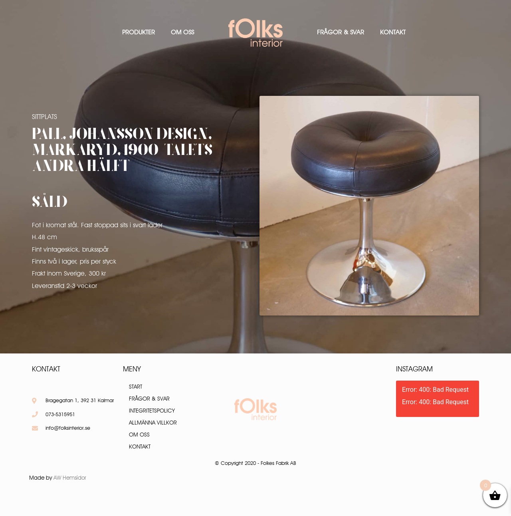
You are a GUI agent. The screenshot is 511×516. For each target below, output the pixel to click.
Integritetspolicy (152, 410)
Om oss (182, 32)
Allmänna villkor (153, 422)
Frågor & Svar (340, 32)
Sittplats (44, 117)
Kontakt (393, 32)
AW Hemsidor (69, 477)
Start (135, 386)
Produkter (138, 32)
